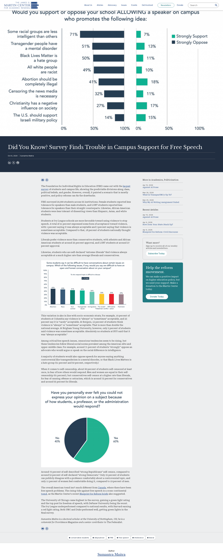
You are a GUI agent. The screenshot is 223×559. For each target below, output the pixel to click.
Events (134, 5)
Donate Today (157, 296)
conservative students (80, 538)
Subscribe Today (156, 253)
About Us (88, 5)
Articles (100, 5)
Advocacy (112, 5)
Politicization (171, 180)
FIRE (111, 538)
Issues (124, 5)
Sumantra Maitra (27, 156)
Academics (157, 180)
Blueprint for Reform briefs (94, 494)
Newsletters (166, 5)
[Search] (216, 5)
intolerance (139, 538)
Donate (180, 5)
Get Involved (147, 5)
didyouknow (99, 538)
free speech (124, 538)
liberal (151, 538)
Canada (102, 487)
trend (44, 494)
